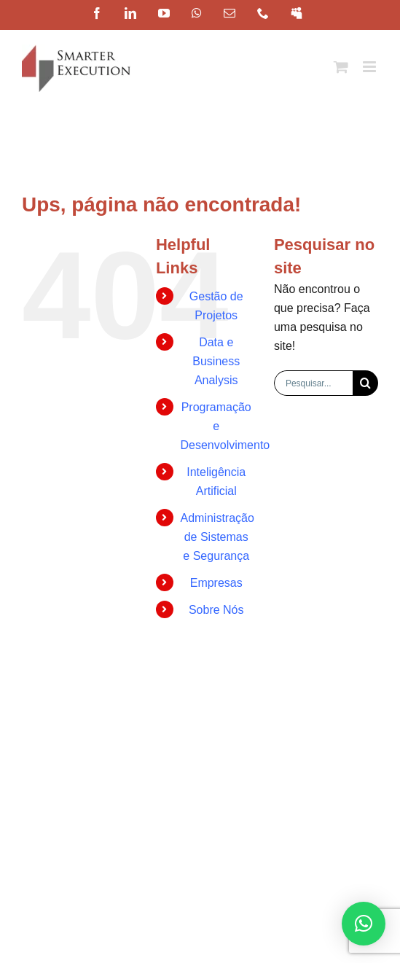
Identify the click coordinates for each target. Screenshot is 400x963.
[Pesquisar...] (313, 383)
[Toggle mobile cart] (341, 66)
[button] (363, 924)
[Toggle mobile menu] (370, 66)
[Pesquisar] (365, 383)
